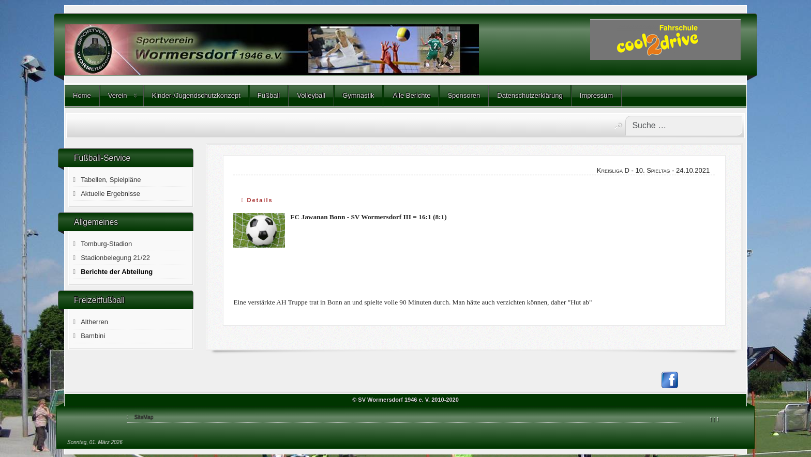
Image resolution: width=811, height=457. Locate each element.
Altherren (94, 322)
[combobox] (683, 125)
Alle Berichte (411, 95)
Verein (117, 95)
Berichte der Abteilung (117, 272)
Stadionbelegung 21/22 (115, 258)
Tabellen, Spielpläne (111, 180)
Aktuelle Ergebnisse (110, 193)
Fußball (269, 95)
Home (82, 95)
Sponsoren (463, 95)
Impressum (596, 95)
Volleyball (311, 95)
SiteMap (144, 417)
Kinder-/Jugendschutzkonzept (196, 95)
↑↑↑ (714, 418)
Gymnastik (358, 95)
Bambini (93, 336)
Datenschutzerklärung (529, 95)
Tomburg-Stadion (106, 244)
